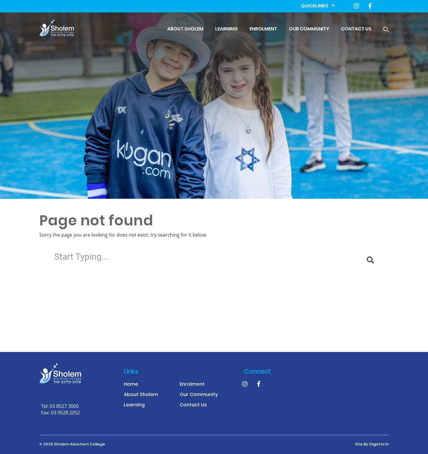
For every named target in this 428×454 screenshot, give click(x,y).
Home (131, 384)
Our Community (309, 29)
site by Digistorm (372, 444)
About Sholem (185, 29)
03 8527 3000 (64, 406)
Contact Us (356, 29)
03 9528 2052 (65, 412)
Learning (226, 29)
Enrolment (263, 29)
